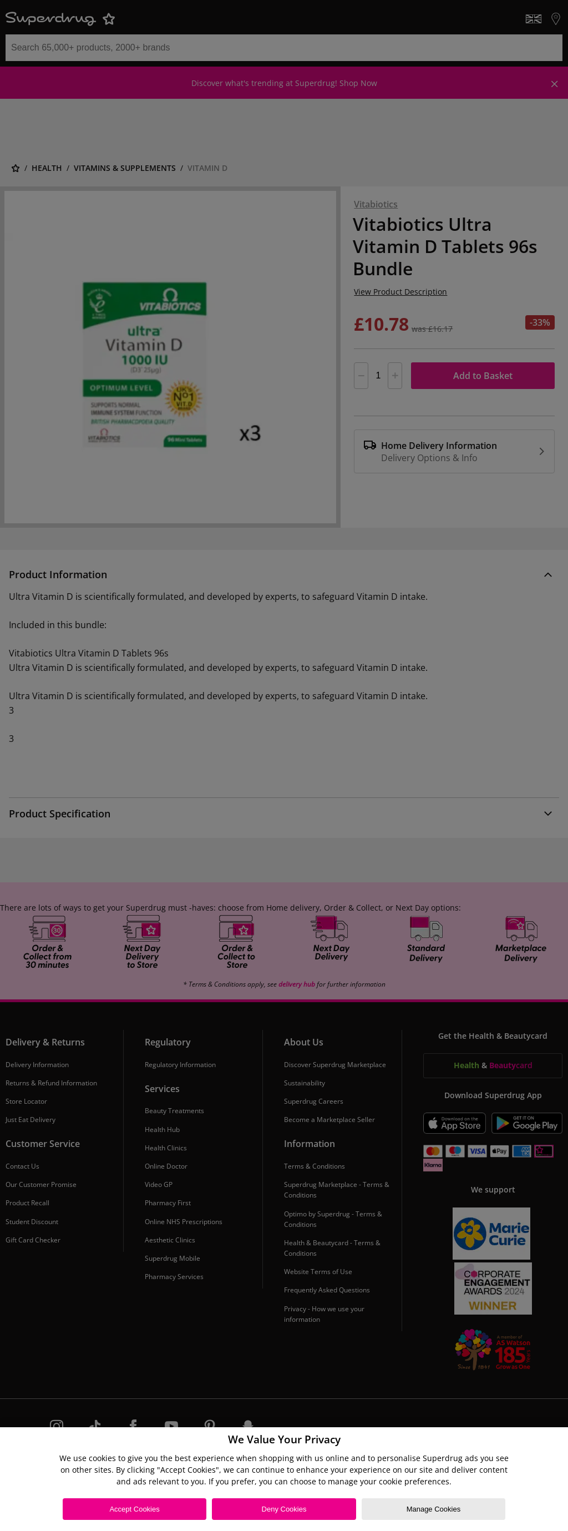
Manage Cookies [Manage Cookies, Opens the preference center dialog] (434, 1509)
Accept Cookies (134, 1509)
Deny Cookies (284, 1509)
